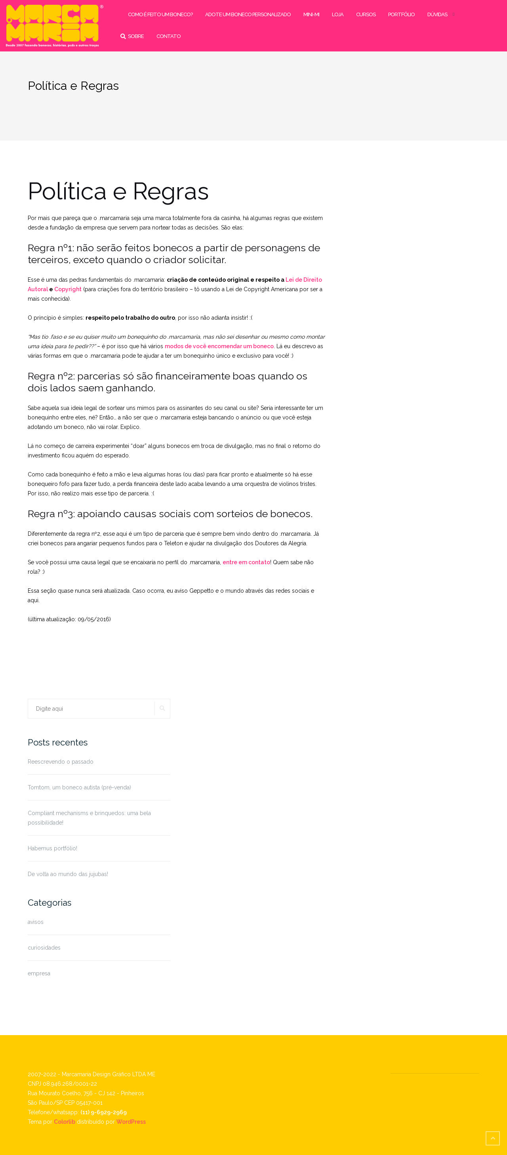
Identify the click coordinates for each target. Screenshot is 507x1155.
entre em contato (246, 562)
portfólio (401, 14)
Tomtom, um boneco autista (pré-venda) (79, 787)
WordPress (131, 1122)
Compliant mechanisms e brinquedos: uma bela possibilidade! (89, 818)
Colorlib (64, 1122)
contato (168, 36)
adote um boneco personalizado (248, 14)
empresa (39, 973)
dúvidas (437, 14)
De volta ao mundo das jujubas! (68, 874)
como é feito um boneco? (160, 14)
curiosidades (44, 947)
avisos (36, 922)
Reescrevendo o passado (60, 762)
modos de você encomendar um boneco (219, 346)
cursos (365, 14)
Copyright (68, 289)
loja (337, 14)
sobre (136, 36)
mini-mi (311, 14)
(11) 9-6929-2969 (103, 1112)
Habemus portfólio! (52, 848)
